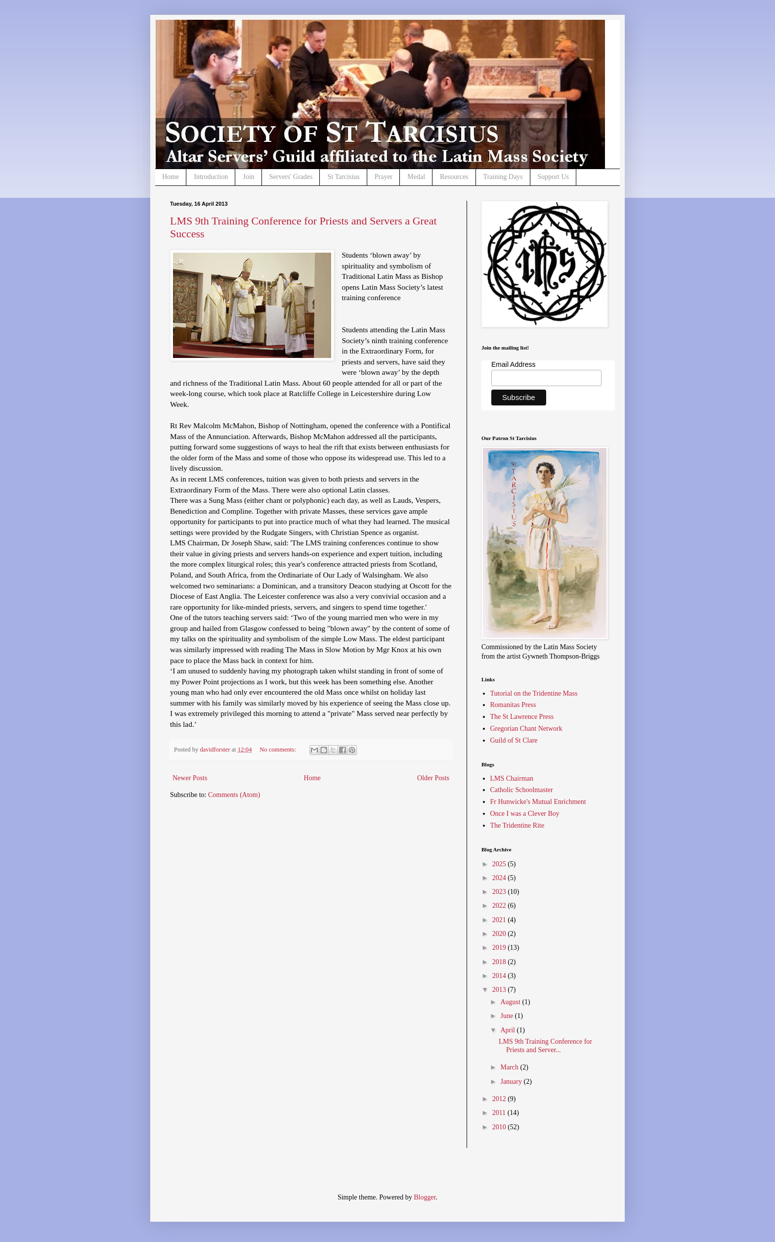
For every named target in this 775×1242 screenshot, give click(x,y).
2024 (500, 878)
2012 (500, 1099)
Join (248, 176)
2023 (500, 891)
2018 (500, 962)
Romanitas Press (513, 705)
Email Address (513, 364)
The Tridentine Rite (517, 825)
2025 (500, 864)
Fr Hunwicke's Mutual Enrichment (538, 801)
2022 (500, 905)
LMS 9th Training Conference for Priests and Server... (545, 1046)
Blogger (424, 1197)
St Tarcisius (343, 176)
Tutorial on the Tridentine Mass (534, 693)
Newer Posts (189, 778)
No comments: (278, 749)
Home (170, 176)
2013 (500, 989)
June (507, 1016)
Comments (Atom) (234, 794)
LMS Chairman (512, 778)
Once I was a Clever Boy (525, 813)
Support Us (553, 176)
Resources (454, 176)
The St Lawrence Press (522, 716)
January (511, 1081)
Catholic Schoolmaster (521, 790)
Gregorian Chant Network (526, 728)
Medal (416, 176)
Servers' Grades (291, 176)
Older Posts (433, 778)
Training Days (503, 176)
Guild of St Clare (514, 740)
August (511, 1002)
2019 (500, 947)
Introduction (211, 176)
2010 (500, 1127)
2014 (500, 975)
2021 (500, 920)
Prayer (384, 176)
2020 (500, 933)
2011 (500, 1112)
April (508, 1030)
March (510, 1067)
